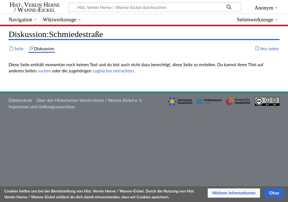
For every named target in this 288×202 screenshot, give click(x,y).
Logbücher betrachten (113, 70)
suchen (44, 70)
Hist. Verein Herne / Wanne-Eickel (35, 7)
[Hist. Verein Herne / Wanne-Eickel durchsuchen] (155, 7)
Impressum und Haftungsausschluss (41, 106)
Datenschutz (20, 100)
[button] (234, 193)
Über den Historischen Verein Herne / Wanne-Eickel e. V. (89, 100)
